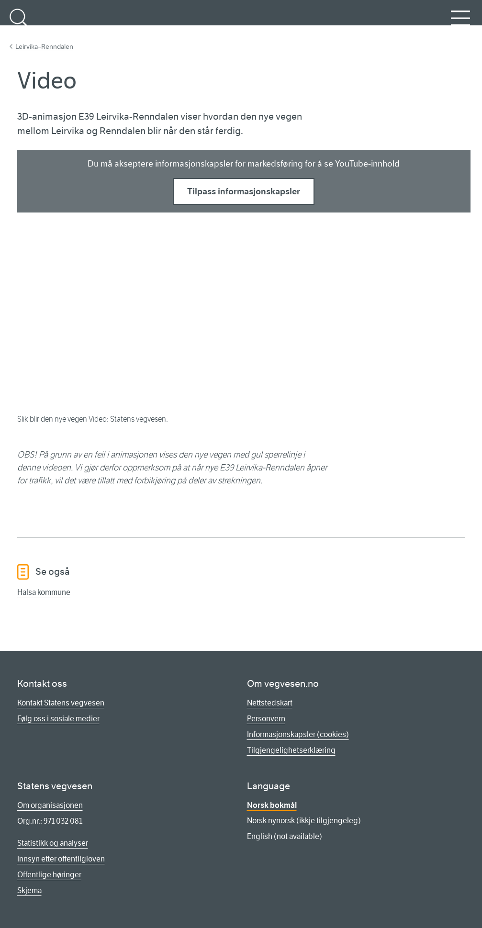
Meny (460, 23)
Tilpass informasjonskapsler (243, 191)
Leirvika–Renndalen (44, 46)
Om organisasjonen (50, 805)
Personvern (266, 718)
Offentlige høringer (49, 874)
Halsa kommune (43, 592)
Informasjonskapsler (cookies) (298, 734)
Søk (19, 23)
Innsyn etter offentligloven (61, 858)
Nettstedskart (269, 702)
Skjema (29, 890)
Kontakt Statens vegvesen (60, 702)
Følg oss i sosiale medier (58, 718)
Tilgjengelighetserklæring (291, 750)
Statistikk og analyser (52, 843)
